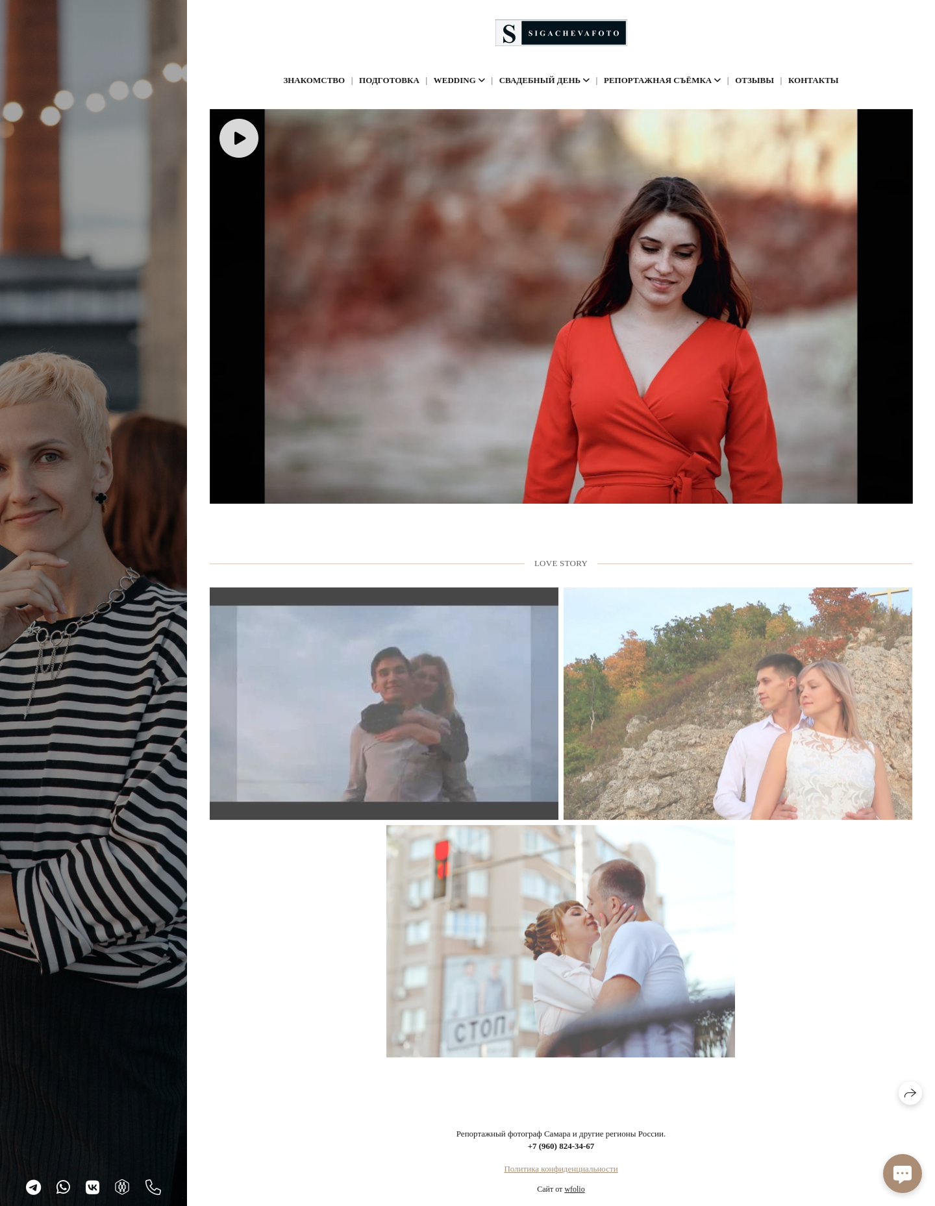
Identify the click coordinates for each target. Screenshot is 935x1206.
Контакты (813, 80)
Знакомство (314, 80)
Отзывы (754, 80)
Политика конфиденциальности (560, 1169)
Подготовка (389, 80)
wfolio (574, 1189)
